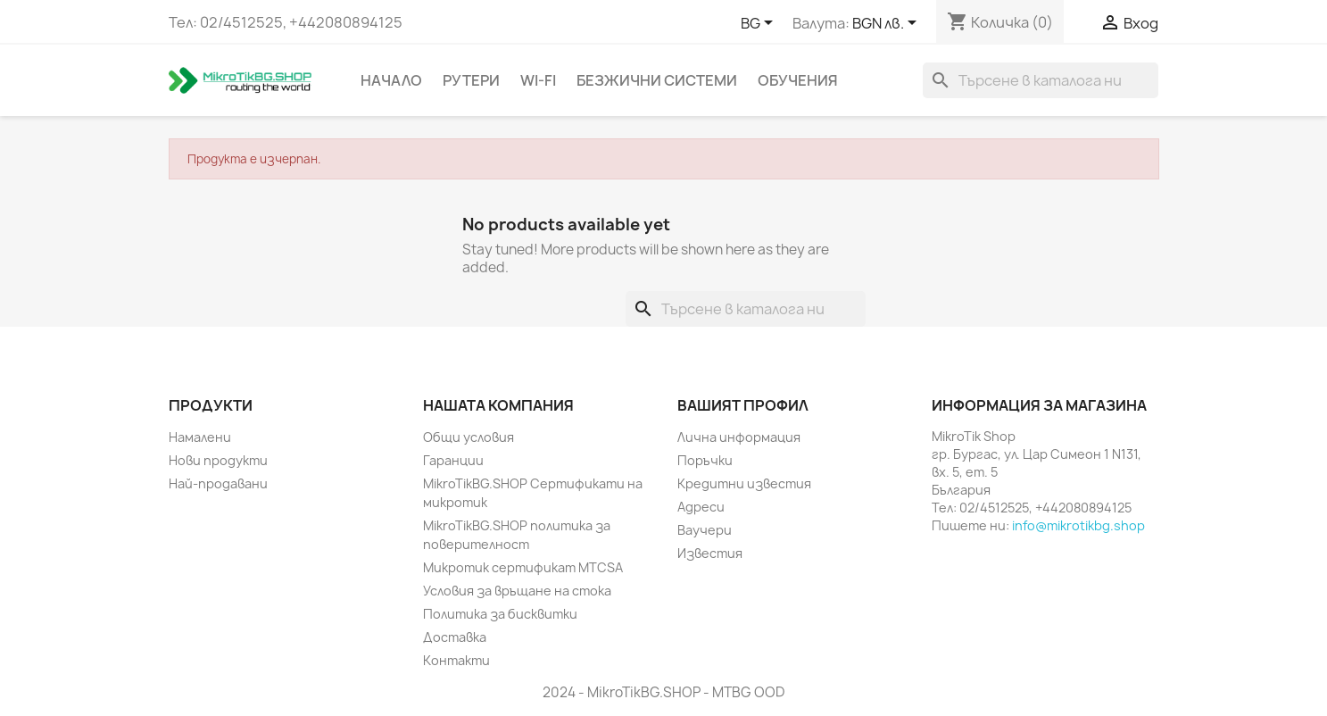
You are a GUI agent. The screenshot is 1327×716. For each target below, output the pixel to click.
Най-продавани (218, 483)
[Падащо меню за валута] (887, 24)
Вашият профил (743, 405)
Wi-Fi (538, 80)
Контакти (456, 660)
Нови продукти (218, 460)
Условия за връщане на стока (517, 590)
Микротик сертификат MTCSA (523, 567)
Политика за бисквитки (500, 613)
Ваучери (704, 529)
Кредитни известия (744, 483)
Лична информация (738, 437)
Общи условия (468, 437)
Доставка (454, 637)
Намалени (200, 437)
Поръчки (705, 460)
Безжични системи (656, 80)
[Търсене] (1040, 80)
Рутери (471, 80)
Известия (709, 553)
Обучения (798, 80)
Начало (391, 80)
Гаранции (453, 460)
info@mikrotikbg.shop (1078, 525)
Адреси (701, 506)
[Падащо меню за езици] (760, 24)
